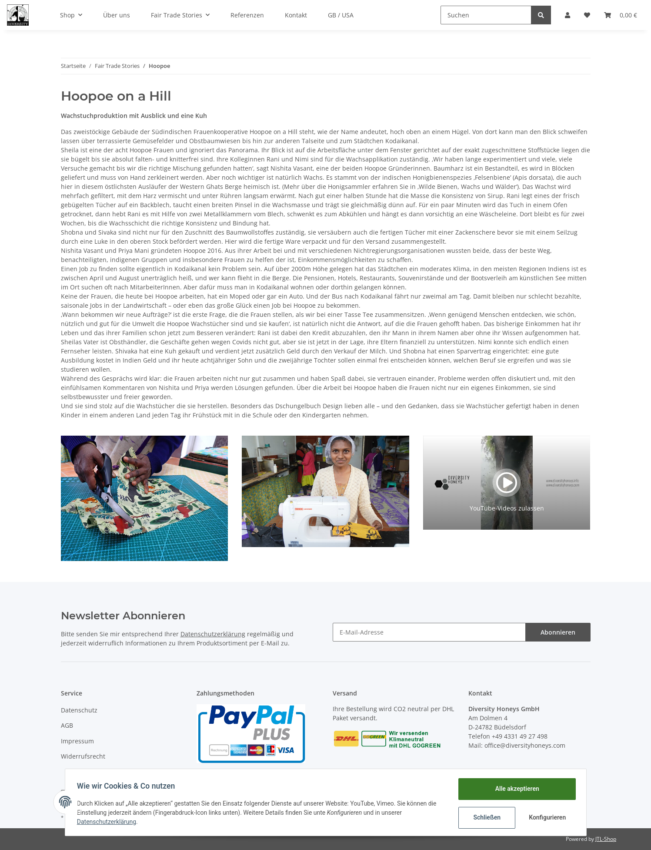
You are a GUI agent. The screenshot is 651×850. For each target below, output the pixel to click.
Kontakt (296, 15)
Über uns (116, 15)
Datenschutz (79, 710)
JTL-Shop (605, 839)
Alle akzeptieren (515, 788)
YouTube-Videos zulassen (507, 508)
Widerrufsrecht (83, 756)
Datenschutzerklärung (212, 634)
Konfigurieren (546, 817)
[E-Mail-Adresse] (429, 632)
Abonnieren (558, 632)
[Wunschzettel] (587, 15)
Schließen (485, 817)
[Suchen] (486, 15)
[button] (567, 15)
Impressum (77, 741)
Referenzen (247, 15)
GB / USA (341, 15)
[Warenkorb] (620, 15)
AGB (67, 725)
